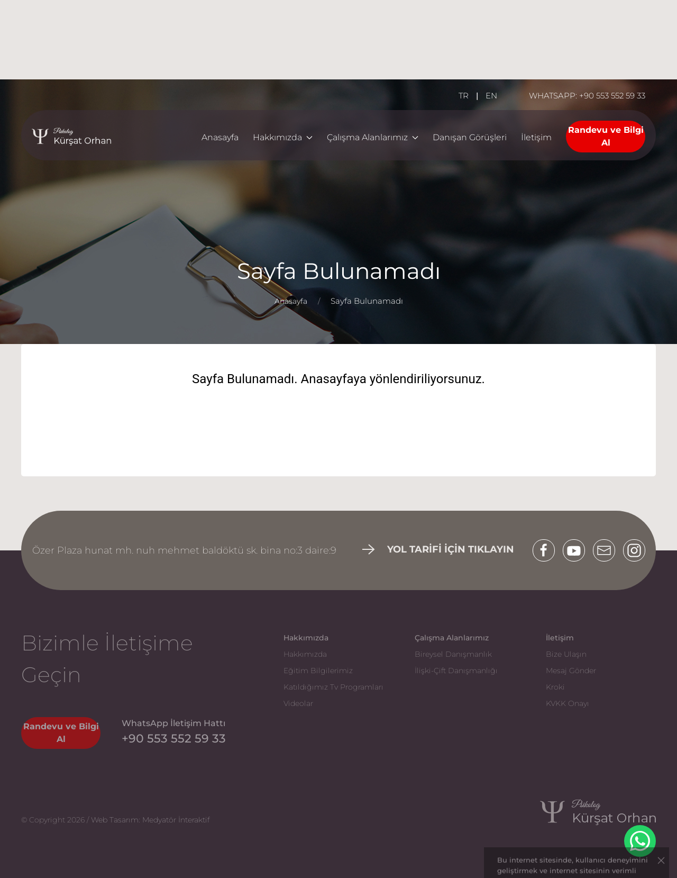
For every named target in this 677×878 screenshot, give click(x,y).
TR (464, 95)
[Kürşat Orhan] (587, 820)
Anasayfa (220, 137)
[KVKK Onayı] (590, 701)
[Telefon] (174, 738)
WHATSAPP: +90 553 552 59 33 (587, 95)
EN (491, 95)
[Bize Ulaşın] (590, 652)
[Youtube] (578, 550)
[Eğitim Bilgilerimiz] (328, 668)
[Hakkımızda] (328, 652)
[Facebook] (548, 550)
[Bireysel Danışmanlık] (459, 652)
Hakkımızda (283, 137)
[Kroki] (590, 684)
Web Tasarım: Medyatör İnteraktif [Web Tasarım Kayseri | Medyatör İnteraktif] (150, 820)
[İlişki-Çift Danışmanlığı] (459, 668)
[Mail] (608, 550)
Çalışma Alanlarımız (372, 137)
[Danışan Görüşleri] (470, 138)
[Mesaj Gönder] (590, 668)
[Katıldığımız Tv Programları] (328, 684)
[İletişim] (536, 138)
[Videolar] (328, 701)
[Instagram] (634, 550)
